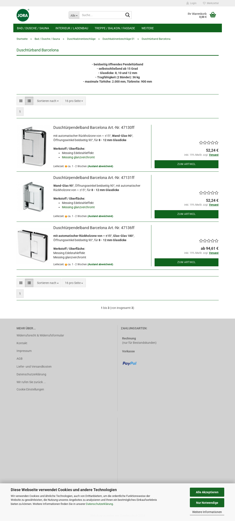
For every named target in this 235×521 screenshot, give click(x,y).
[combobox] (47, 101)
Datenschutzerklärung (99, 504)
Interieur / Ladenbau (71, 28)
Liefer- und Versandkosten (34, 366)
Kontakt (22, 343)
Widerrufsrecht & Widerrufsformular (40, 335)
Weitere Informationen (207, 512)
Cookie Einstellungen (30, 389)
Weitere (147, 28)
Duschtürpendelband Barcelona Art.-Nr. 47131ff (93, 177)
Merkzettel (211, 3)
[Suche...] (74, 15)
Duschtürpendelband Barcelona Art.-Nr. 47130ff (93, 127)
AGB (20, 358)
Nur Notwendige (207, 502)
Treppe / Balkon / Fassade (115, 28)
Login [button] (191, 3)
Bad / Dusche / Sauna (33, 28)
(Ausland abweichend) (100, 166)
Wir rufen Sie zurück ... (31, 382)
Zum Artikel (186, 164)
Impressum (24, 351)
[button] (21, 101)
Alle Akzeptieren (207, 492)
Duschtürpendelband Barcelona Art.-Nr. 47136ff (93, 227)
